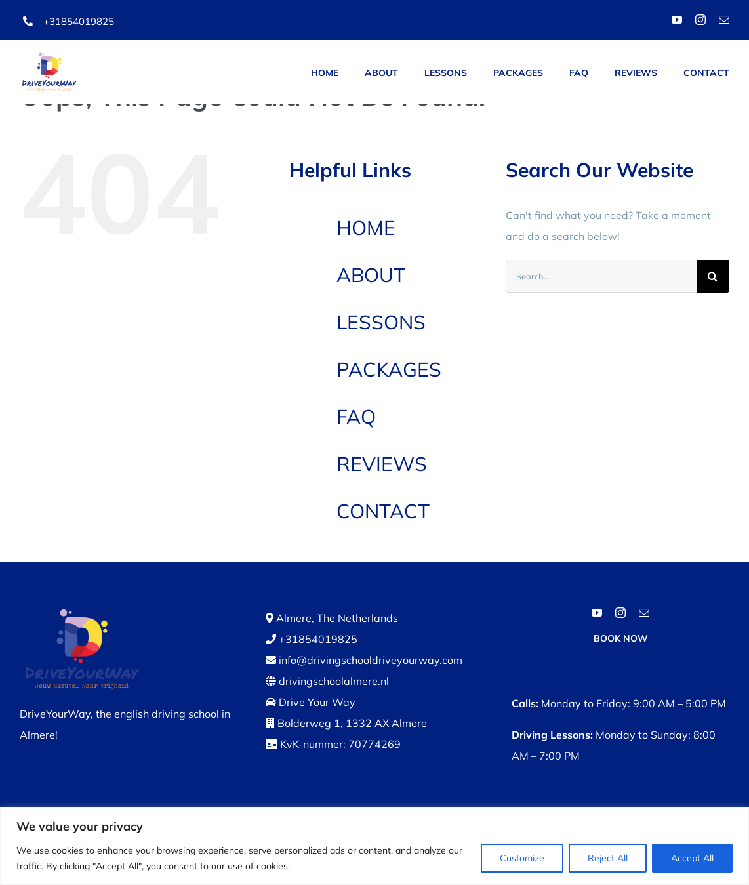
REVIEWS (381, 463)
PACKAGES (388, 369)
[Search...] (601, 276)
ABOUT (370, 274)
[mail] (724, 19)
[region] (374, 846)
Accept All (692, 858)
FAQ (356, 416)
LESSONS (381, 322)
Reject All (608, 858)
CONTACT (383, 511)
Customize (522, 858)
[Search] (713, 276)
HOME (365, 227)
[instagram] (700, 19)
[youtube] (677, 19)
